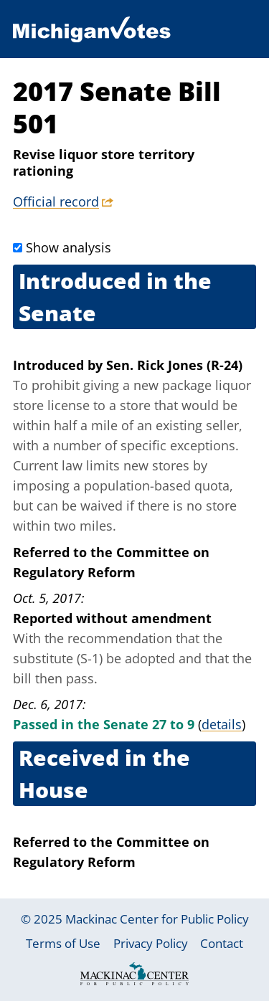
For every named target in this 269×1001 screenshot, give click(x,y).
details (222, 724)
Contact (221, 943)
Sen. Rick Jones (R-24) (174, 365)
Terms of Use (63, 943)
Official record (56, 201)
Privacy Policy (150, 943)
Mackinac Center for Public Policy (157, 919)
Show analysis (68, 247)
